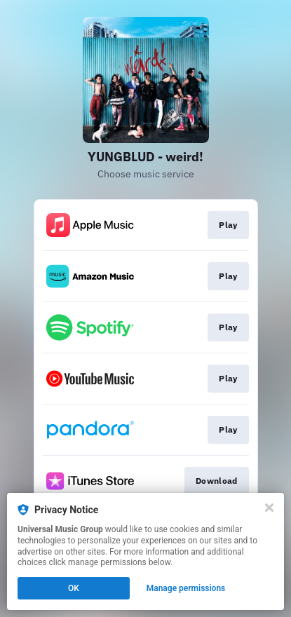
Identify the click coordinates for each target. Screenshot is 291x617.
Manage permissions (186, 588)
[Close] (269, 507)
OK (73, 588)
